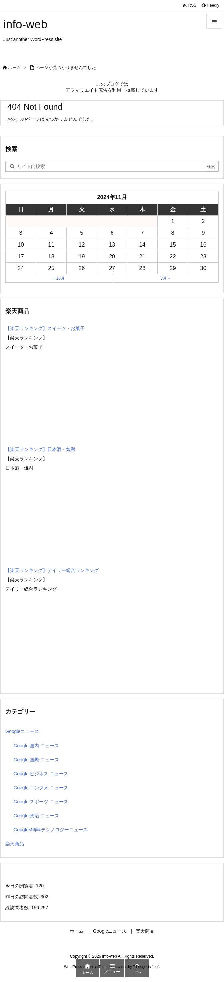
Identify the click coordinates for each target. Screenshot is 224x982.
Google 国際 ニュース (36, 759)
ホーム (14, 67)
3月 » (165, 278)
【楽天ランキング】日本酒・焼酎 (40, 449)
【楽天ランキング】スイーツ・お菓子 (45, 328)
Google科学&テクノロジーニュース (50, 829)
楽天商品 (14, 843)
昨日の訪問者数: (23, 896)
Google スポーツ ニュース (40, 801)
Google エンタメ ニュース (40, 787)
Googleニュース (22, 731)
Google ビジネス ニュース (40, 773)
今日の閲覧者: (20, 885)
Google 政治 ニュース (36, 815)
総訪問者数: (18, 907)
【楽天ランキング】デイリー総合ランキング (52, 570)
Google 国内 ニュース (36, 745)
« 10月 (59, 278)
